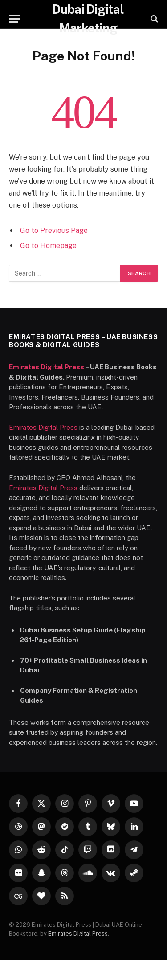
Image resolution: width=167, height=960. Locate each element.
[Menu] (14, 19)
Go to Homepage (48, 245)
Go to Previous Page (54, 230)
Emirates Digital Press (46, 367)
